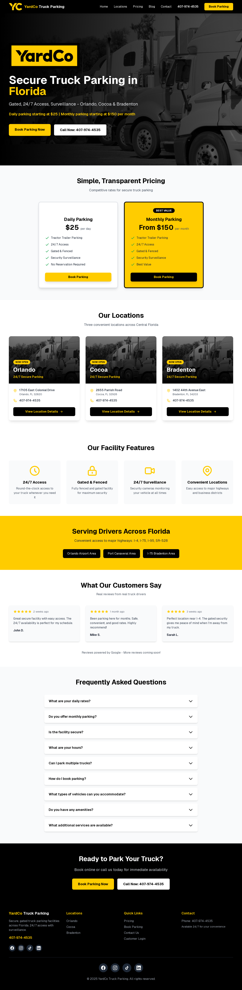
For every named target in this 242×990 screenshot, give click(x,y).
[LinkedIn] (38, 948)
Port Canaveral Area (122, 553)
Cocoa (70, 927)
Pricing (138, 7)
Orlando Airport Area (81, 553)
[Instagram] (21, 948)
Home (104, 7)
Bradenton (73, 933)
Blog (152, 7)
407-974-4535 (187, 7)
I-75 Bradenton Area (161, 553)
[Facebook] (12, 948)
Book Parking (219, 7)
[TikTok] (30, 948)
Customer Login (135, 939)
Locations (120, 7)
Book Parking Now (30, 129)
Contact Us (131, 933)
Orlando (71, 921)
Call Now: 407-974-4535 (80, 130)
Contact (166, 7)
